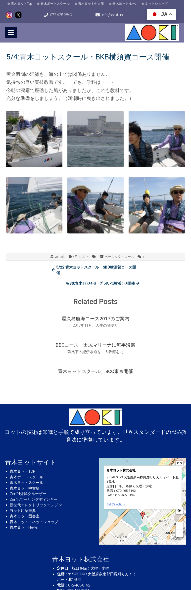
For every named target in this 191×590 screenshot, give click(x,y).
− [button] (179, 497)
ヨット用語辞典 (23, 473)
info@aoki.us (117, 15)
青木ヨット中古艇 (91, 3)
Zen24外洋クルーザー (28, 457)
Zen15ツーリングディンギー (33, 462)
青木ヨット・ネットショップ (34, 485)
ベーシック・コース (119, 257)
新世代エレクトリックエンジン (36, 468)
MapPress (162, 505)
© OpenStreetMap (177, 505)
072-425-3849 (63, 15)
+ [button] (179, 489)
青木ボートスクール (55, 3)
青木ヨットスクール (26, 446)
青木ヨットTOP (22, 434)
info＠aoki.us (83, 559)
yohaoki (60, 257)
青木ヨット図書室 (25, 479)
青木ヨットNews (124, 3)
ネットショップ (156, 3)
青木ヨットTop (21, 3)
